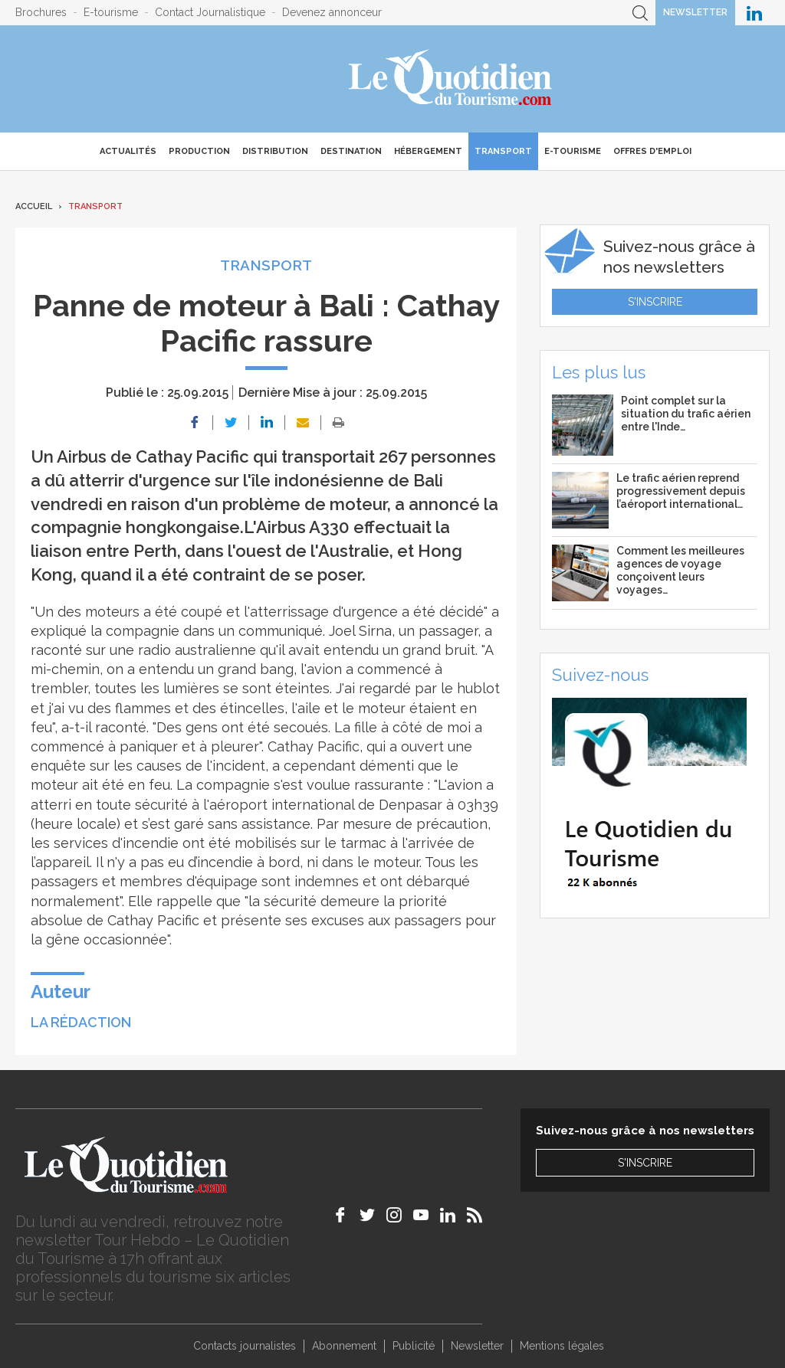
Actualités (128, 151)
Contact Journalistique (210, 12)
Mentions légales (562, 1346)
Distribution (275, 151)
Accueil (33, 206)
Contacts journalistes (244, 1346)
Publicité (413, 1346)
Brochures (41, 12)
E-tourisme (111, 12)
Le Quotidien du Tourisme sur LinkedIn (754, 12)
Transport (503, 151)
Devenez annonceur (332, 12)
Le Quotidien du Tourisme (451, 79)
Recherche (640, 12)
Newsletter (695, 12)
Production (199, 151)
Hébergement (428, 151)
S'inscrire (655, 302)
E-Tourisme (572, 151)
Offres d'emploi (652, 151)
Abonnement (344, 1346)
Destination (351, 151)
